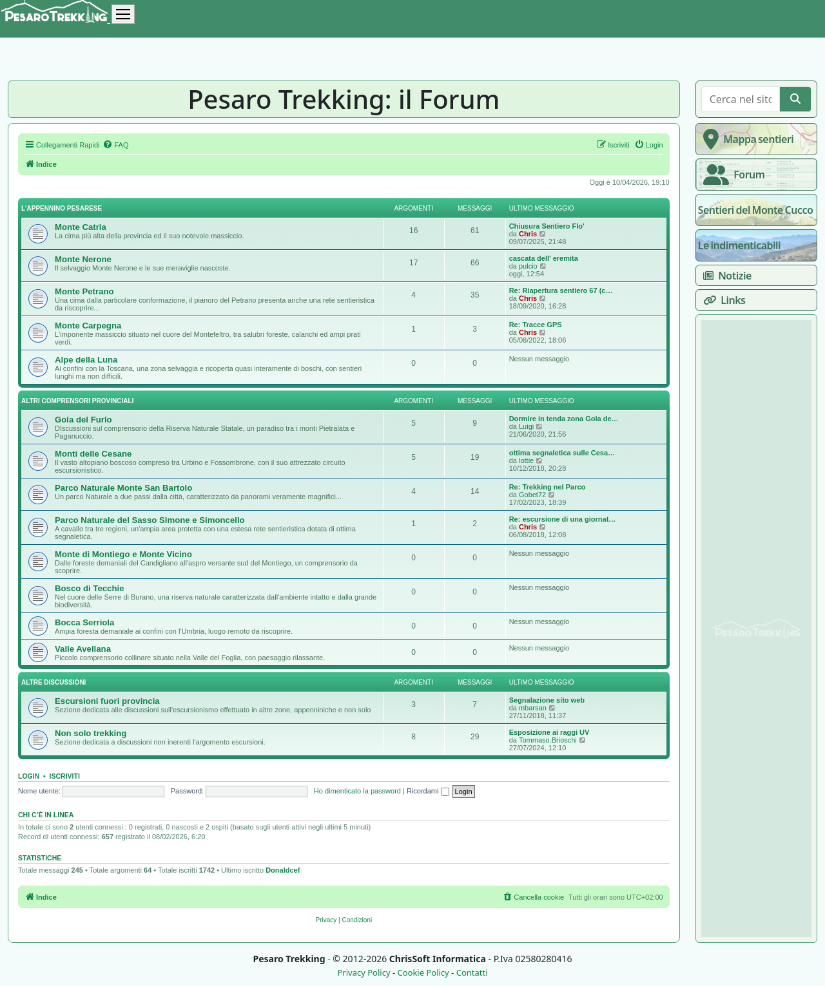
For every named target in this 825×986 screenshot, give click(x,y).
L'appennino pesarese (61, 208)
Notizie (725, 275)
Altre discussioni (53, 682)
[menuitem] (115, 145)
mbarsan (533, 708)
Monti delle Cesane (93, 454)
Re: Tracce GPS (535, 324)
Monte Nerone (83, 259)
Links (722, 300)
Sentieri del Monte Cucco (755, 210)
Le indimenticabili (739, 245)
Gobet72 (532, 494)
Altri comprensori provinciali (77, 400)
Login (28, 776)
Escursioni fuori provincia (107, 701)
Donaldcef (283, 870)
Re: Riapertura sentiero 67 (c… (561, 290)
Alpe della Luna (86, 360)
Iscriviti (65, 776)
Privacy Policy (363, 972)
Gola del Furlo (83, 419)
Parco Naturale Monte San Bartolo (123, 488)
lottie (526, 460)
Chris (528, 234)
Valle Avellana (83, 649)
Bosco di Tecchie (89, 588)
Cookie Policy (423, 972)
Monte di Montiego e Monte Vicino (123, 554)
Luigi (526, 426)
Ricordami (428, 791)
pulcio (528, 266)
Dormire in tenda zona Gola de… (564, 418)
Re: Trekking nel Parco (547, 487)
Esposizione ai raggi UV (549, 732)
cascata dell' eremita (543, 258)
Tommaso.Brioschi (548, 740)
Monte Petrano (84, 291)
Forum (731, 174)
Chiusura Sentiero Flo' (547, 226)
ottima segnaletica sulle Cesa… (562, 453)
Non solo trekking (90, 733)
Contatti (472, 972)
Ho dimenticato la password (357, 791)
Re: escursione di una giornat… (562, 519)
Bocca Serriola (84, 622)
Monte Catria (80, 227)
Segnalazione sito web (547, 700)
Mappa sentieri (746, 139)
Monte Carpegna (88, 325)
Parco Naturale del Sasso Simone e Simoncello (150, 520)
